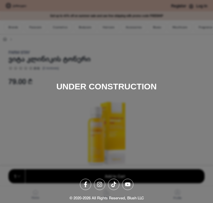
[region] (106, 101)
